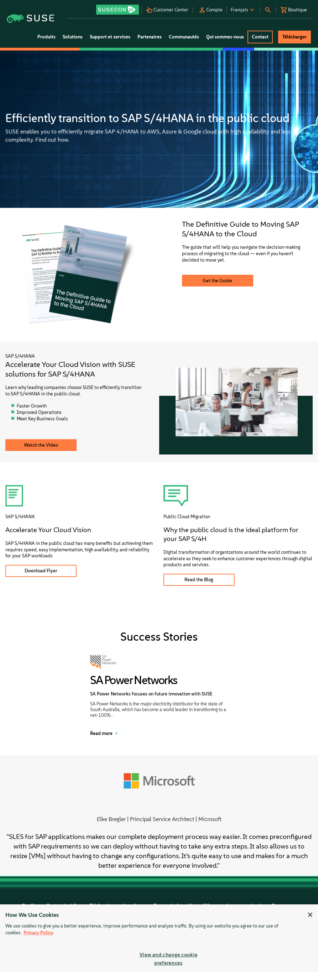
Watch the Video (41, 445)
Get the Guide (217, 280)
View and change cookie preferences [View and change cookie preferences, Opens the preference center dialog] (169, 958)
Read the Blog (198, 579)
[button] (118, 7)
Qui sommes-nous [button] (225, 37)
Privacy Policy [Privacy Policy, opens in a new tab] (38, 932)
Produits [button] (46, 37)
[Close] (310, 915)
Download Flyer (41, 570)
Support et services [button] (110, 37)
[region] (159, 938)
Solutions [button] (73, 37)
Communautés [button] (184, 37)
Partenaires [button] (149, 37)
